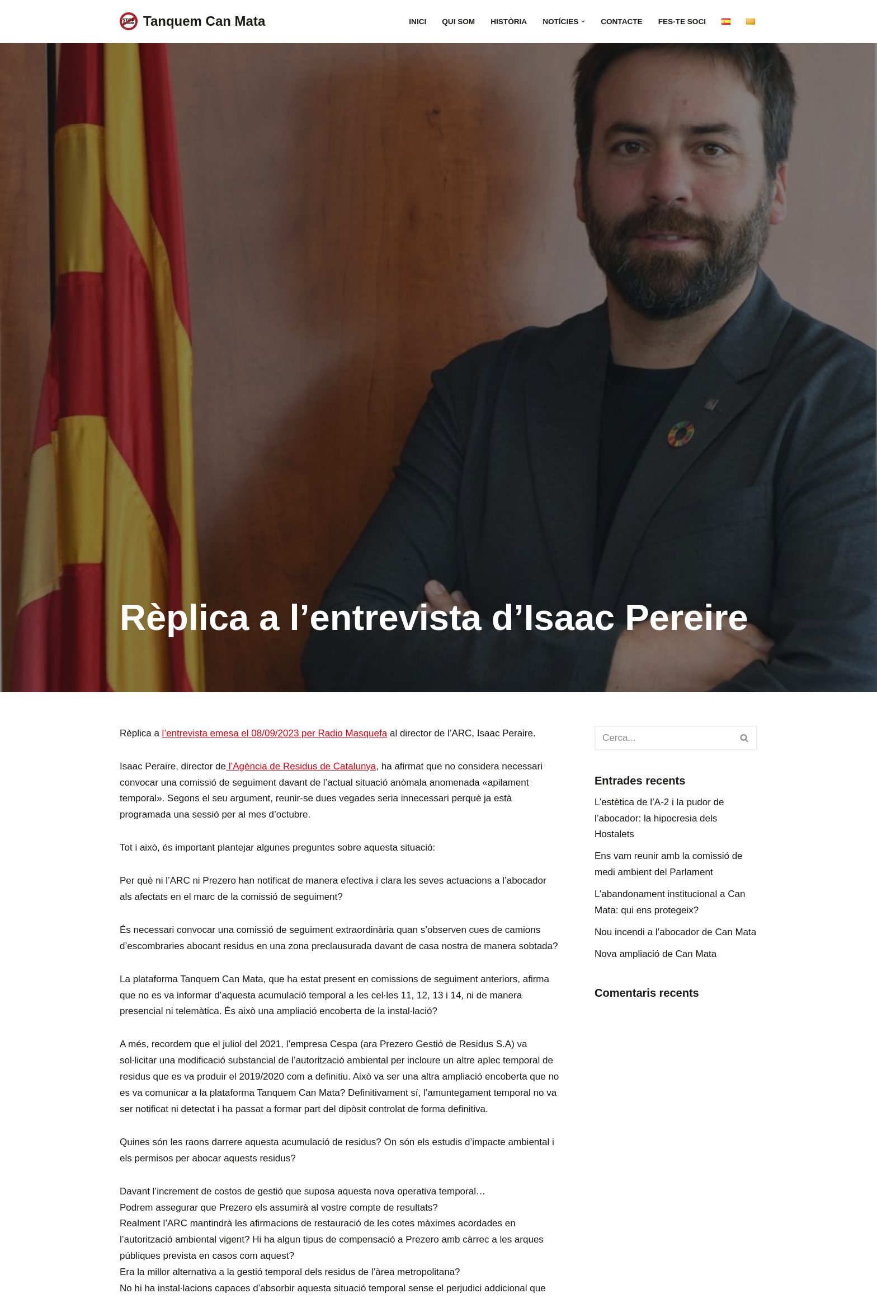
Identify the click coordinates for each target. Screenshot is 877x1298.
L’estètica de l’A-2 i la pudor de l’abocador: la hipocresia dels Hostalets (659, 818)
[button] (583, 22)
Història (509, 21)
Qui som (458, 21)
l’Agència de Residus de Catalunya (301, 766)
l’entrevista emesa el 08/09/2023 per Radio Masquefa (275, 733)
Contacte (622, 21)
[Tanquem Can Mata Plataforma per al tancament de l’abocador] (192, 21)
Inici (417, 21)
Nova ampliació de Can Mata (655, 954)
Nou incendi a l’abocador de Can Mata (675, 932)
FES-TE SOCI (682, 21)
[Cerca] (663, 738)
